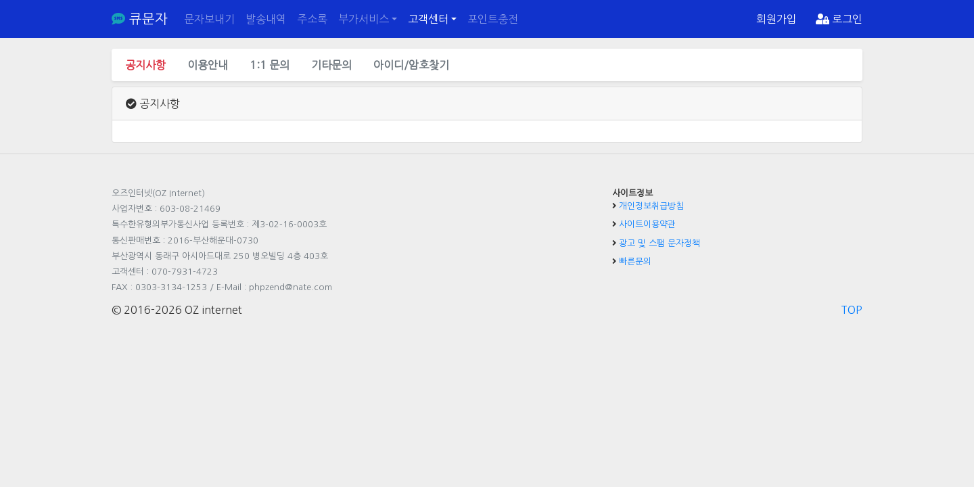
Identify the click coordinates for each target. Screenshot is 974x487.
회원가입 (776, 19)
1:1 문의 (269, 65)
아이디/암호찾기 (411, 65)
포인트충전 (492, 19)
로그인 (839, 19)
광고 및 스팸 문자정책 (659, 243)
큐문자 (140, 19)
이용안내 (207, 65)
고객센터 (428, 19)
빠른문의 (635, 261)
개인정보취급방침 (651, 206)
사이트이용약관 (647, 224)
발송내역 (266, 19)
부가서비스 (363, 19)
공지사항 (145, 65)
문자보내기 (209, 19)
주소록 (312, 19)
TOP (851, 309)
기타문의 (331, 65)
